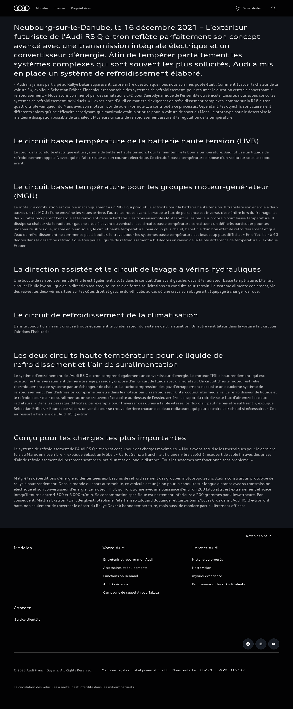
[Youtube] (273, 643)
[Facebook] (248, 643)
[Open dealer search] (248, 8)
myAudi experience (207, 576)
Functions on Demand (120, 576)
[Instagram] (260, 643)
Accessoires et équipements (125, 568)
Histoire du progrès (207, 559)
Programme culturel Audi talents (218, 584)
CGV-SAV (237, 670)
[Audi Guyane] (22, 8)
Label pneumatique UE (151, 670)
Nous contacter (184, 670)
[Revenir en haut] (262, 536)
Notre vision (201, 568)
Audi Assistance (115, 584)
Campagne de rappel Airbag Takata (131, 592)
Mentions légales (115, 670)
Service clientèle (27, 619)
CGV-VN (206, 670)
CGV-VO (221, 670)
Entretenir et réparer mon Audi (128, 559)
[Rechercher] (273, 8)
